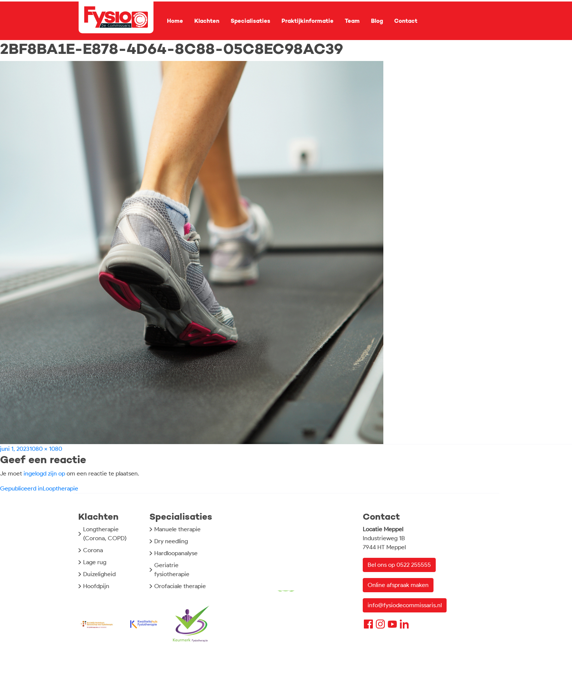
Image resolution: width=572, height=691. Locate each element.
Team (352, 21)
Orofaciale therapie (180, 586)
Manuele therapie (177, 529)
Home (175, 21)
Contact (405, 21)
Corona (93, 550)
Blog (377, 21)
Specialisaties (250, 21)
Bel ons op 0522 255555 (399, 564)
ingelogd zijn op (44, 473)
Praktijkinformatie (308, 21)
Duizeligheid (99, 574)
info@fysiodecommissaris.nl (405, 605)
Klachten (206, 21)
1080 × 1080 (46, 448)
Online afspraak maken (398, 584)
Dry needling (171, 541)
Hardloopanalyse (176, 553)
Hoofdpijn (96, 586)
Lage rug (94, 562)
